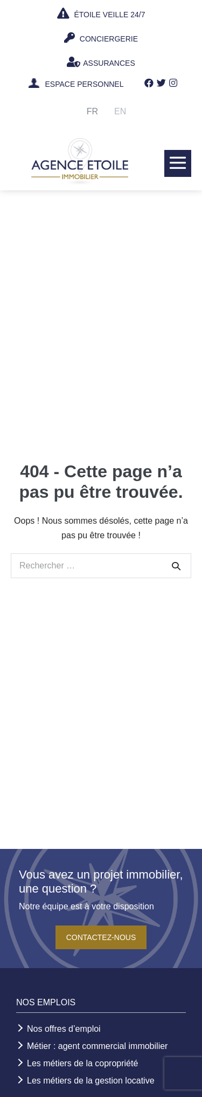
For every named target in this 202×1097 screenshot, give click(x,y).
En (120, 111)
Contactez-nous (101, 937)
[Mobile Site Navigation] (178, 163)
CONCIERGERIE (101, 37)
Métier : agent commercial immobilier (97, 1046)
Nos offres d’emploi (64, 1028)
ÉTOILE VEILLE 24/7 (101, 13)
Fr (92, 111)
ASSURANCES (101, 62)
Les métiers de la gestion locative (91, 1080)
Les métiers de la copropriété (82, 1063)
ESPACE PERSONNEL (84, 84)
